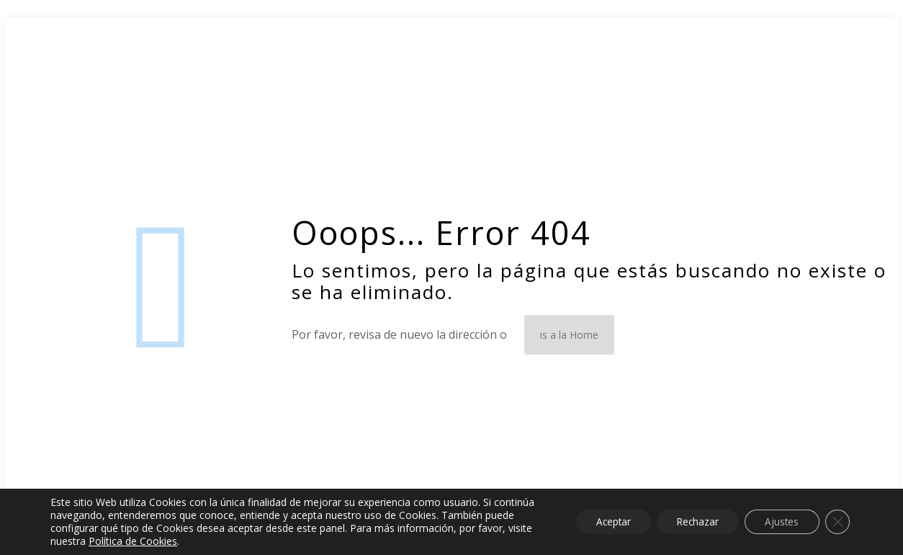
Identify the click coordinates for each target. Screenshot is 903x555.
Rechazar (691, 521)
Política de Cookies (189, 541)
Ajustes (779, 521)
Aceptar (603, 521)
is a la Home (569, 335)
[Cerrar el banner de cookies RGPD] (837, 522)
